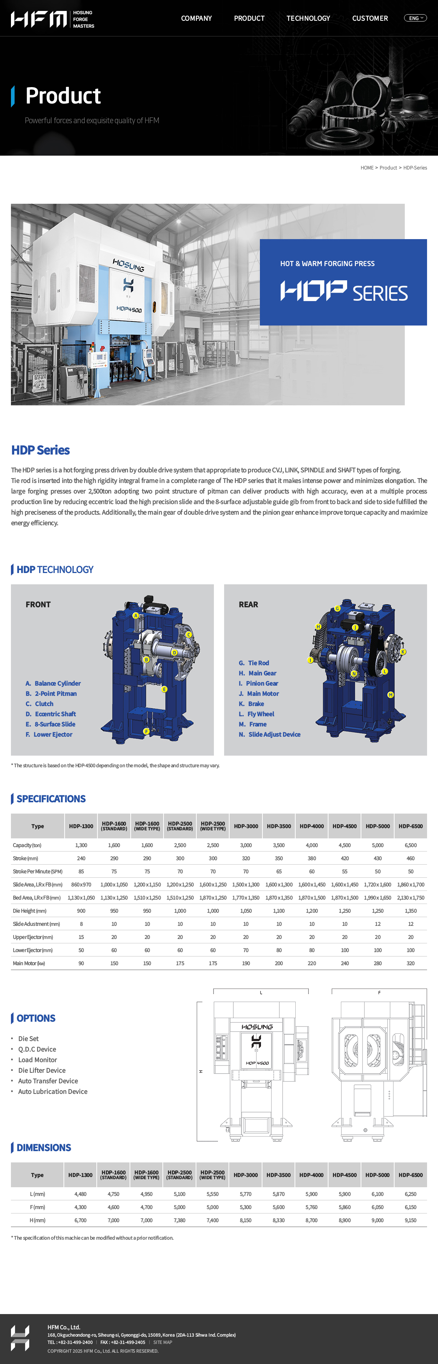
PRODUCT (249, 18)
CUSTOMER (370, 18)
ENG (414, 18)
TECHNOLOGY (308, 18)
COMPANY (196, 18)
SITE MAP (162, 1342)
